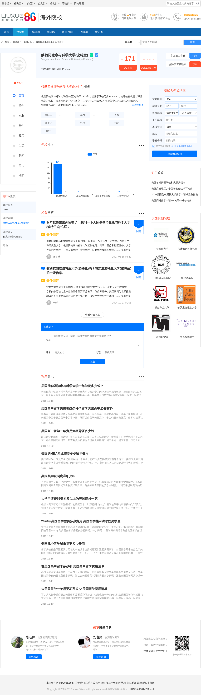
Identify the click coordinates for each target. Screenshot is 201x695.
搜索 (192, 42)
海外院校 (51, 17)
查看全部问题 (92, 314)
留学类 (6, 3)
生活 (21, 145)
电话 (98, 352)
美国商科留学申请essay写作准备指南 (171, 200)
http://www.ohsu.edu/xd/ (16, 223)
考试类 (30, 3)
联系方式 (90, 682)
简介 (21, 105)
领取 (195, 55)
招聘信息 (100, 682)
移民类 (18, 3)
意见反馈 (131, 682)
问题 (48, 340)
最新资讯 (142, 682)
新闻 (21, 155)
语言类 (67, 3)
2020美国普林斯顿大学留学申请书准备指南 (174, 194)
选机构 (36, 31)
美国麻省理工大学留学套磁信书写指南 (172, 188)
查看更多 (126, 250)
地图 (21, 175)
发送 (92, 361)
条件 (21, 125)
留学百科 (67, 31)
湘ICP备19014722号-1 (142, 689)
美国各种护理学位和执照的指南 (168, 182)
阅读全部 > (138, 105)
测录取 (84, 31)
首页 (6, 31)
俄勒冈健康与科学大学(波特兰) (50, 42)
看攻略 (51, 31)
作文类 (55, 3)
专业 (21, 115)
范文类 (42, 3)
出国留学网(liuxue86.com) (60, 682)
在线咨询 (33, 657)
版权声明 (111, 682)
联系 (195, 64)
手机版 (151, 682)
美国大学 (28, 42)
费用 (21, 135)
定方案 (99, 31)
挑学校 (20, 31)
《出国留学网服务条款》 (181, 146)
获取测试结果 (175, 153)
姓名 (48, 352)
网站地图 (79, 3)
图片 (21, 165)
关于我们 (80, 682)
